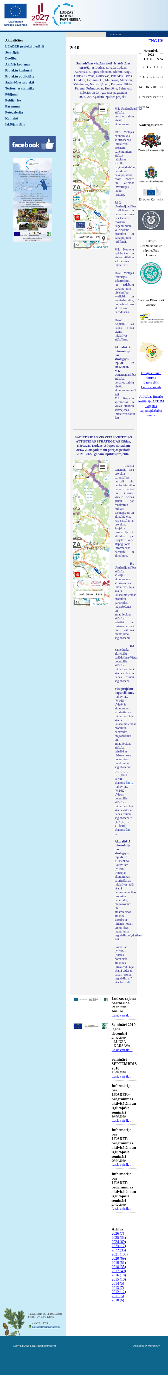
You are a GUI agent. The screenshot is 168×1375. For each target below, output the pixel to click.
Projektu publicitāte (19, 76)
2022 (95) (119, 1250)
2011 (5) (118, 1296)
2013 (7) (118, 1288)
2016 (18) (119, 1275)
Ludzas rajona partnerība (124, 1000)
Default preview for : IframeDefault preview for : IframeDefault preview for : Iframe (91, 176)
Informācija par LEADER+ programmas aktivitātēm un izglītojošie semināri (124, 1099)
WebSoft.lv (154, 1345)
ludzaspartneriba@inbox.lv (45, 1326)
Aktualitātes (14, 40)
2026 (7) (118, 1233)
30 (147, 107)
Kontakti (11, 118)
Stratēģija (12, 52)
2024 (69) (119, 1242)
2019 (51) (119, 1263)
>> (161, 53)
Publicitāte (13, 100)
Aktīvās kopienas (17, 64)
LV (161, 41)
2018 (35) (119, 1267)
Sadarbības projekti (19, 82)
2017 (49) (119, 1271)
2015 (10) (119, 1279)
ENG (152, 41)
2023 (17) (119, 1246)
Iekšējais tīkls (15, 124)
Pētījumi (11, 94)
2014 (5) (118, 1284)
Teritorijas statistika (20, 88)
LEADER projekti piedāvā (24, 46)
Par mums (12, 106)
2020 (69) (119, 1258)
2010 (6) (118, 1300)
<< (140, 53)
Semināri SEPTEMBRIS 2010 (124, 1063)
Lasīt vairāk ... (122, 1015)
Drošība (11, 58)
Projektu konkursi (18, 70)
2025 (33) (119, 1238)
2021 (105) (120, 1254)
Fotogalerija (14, 112)
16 (147, 86)
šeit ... (130, 783)
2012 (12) (119, 1292)
